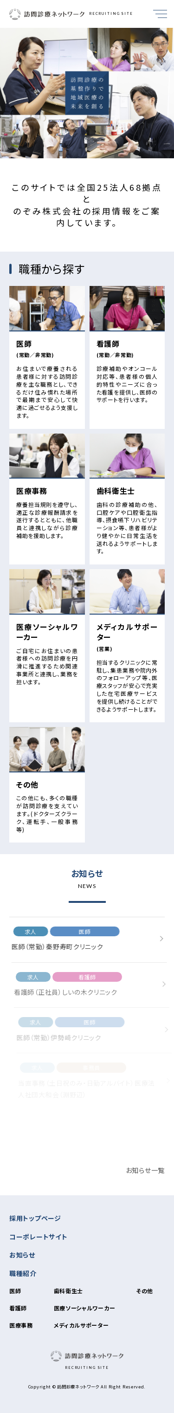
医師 (15, 1291)
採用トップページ (35, 1218)
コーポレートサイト (38, 1236)
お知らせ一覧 (145, 1178)
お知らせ (22, 1254)
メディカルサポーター (81, 1325)
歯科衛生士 (69, 1291)
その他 (144, 1291)
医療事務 (21, 1325)
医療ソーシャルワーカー (85, 1308)
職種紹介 (23, 1273)
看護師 (18, 1308)
